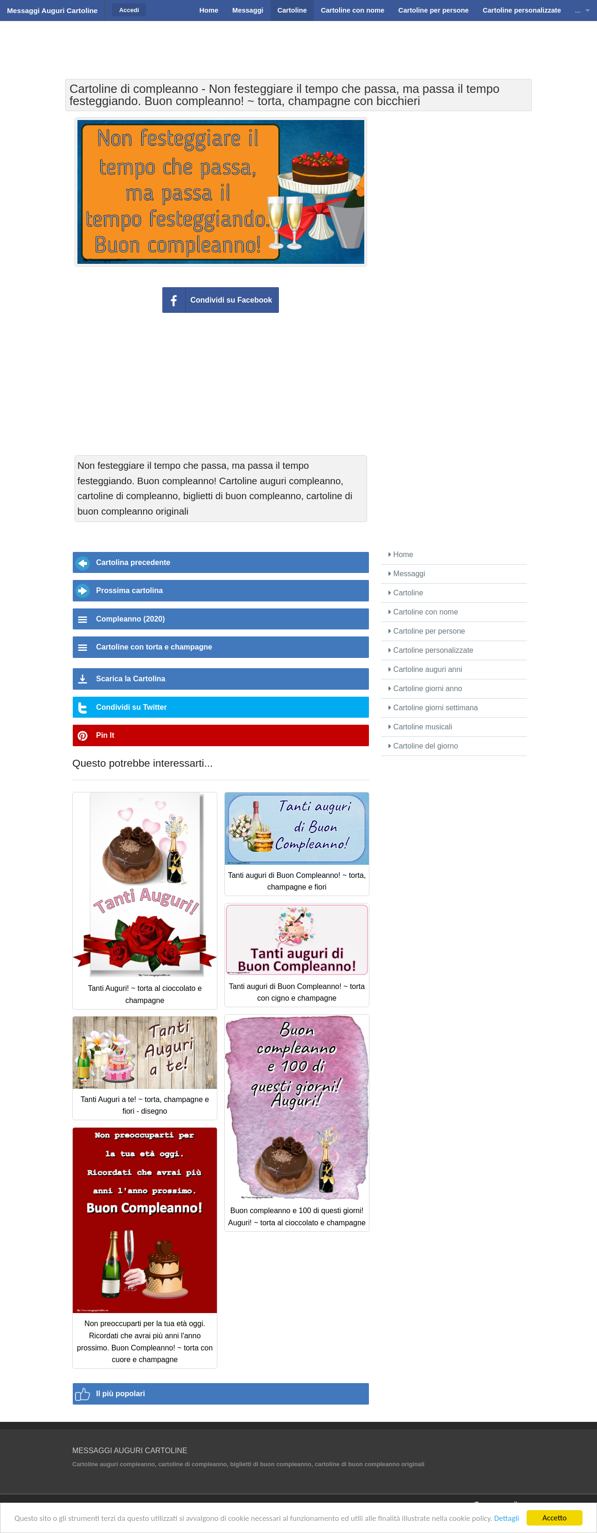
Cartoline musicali (420, 727)
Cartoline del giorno (423, 746)
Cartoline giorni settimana (433, 708)
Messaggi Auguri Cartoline (52, 10)
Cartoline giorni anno (425, 688)
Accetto (554, 1518)
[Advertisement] (298, 44)
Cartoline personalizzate (431, 650)
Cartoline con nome (423, 612)
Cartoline (406, 593)
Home (401, 554)
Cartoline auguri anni (425, 669)
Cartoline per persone (427, 631)
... (578, 10)
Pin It (105, 735)
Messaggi (407, 574)
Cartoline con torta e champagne (154, 647)
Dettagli (506, 1518)
